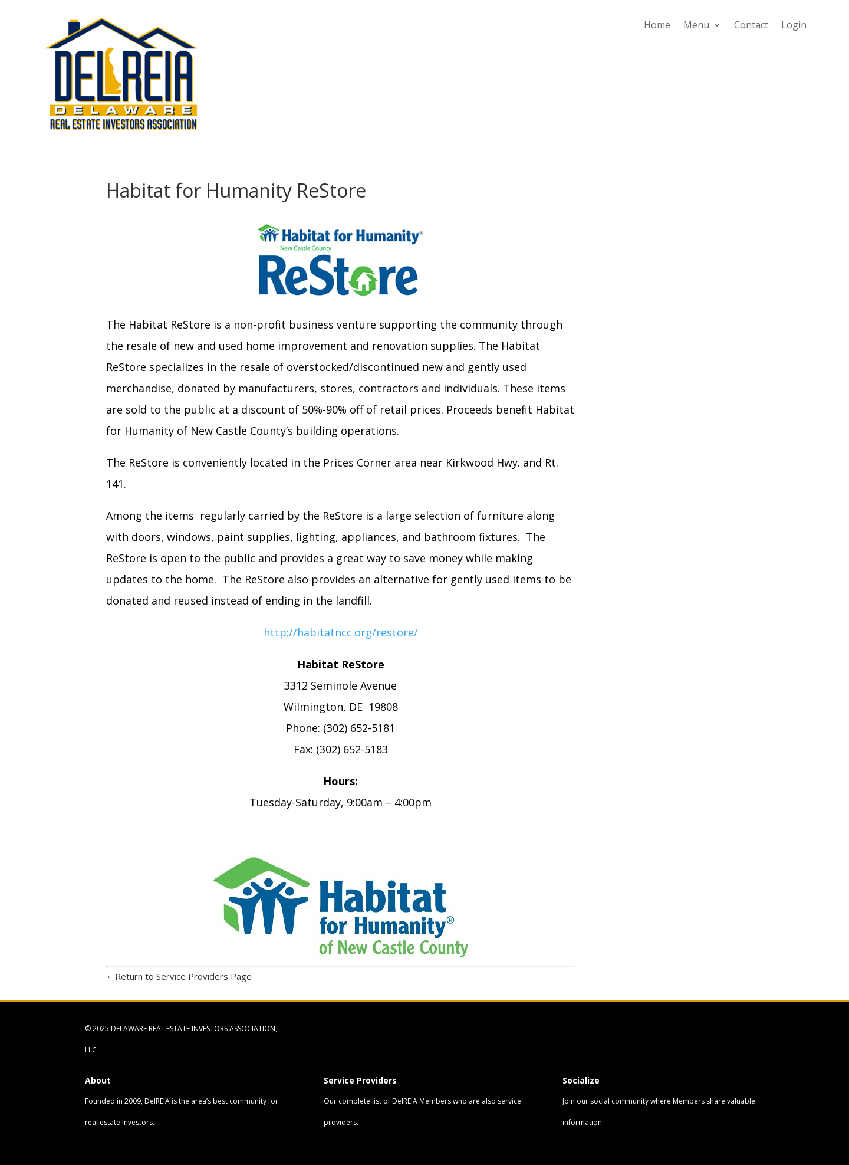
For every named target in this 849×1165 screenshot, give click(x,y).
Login (794, 26)
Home (657, 26)
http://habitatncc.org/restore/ (341, 632)
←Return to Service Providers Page (179, 976)
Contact (751, 26)
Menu (696, 26)
